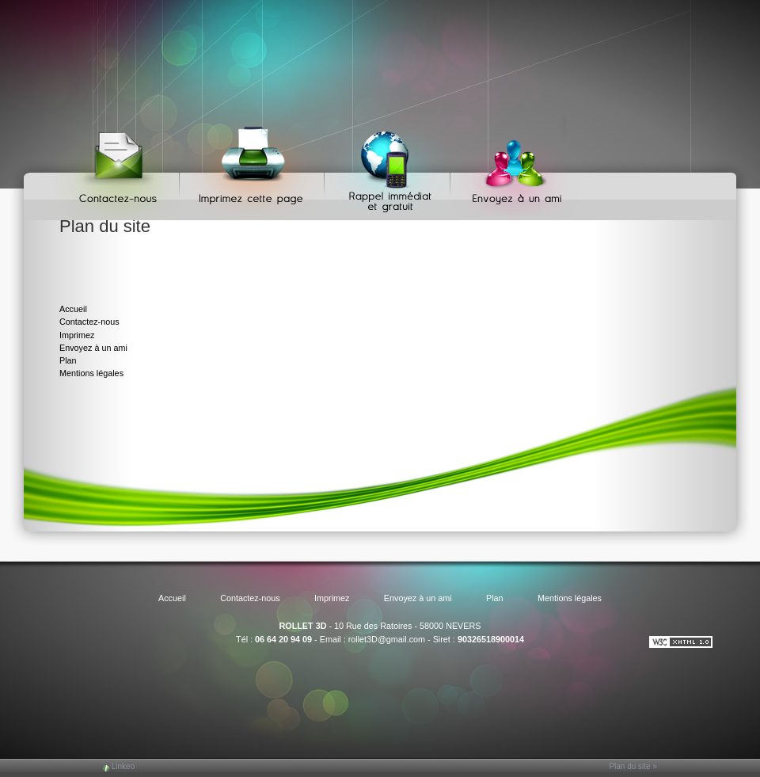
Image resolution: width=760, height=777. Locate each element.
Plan (68, 360)
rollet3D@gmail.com (386, 639)
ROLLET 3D (302, 625)
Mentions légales (91, 373)
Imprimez (254, 166)
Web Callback (389, 166)
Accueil (73, 309)
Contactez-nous (120, 166)
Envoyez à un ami (509, 166)
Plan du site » (633, 766)
